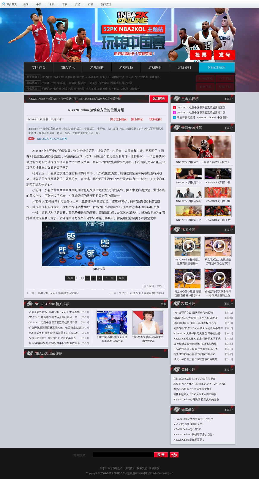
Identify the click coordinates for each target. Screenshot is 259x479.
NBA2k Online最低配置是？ (189, 439)
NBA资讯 (68, 67)
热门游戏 (106, 4)
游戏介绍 (58, 77)
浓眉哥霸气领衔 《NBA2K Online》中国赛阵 (54, 312)
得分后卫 (62, 82)
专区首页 (39, 67)
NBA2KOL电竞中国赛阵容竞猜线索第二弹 (53, 322)
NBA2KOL (43, 138)
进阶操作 (135, 88)
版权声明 (154, 468)
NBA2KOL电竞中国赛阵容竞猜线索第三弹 (53, 317)
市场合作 (117, 468)
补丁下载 (225, 78)
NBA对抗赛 (141, 77)
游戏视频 (126, 67)
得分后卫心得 (68, 98)
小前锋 (45, 82)
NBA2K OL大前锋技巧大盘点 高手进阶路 (197, 333)
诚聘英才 (130, 468)
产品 (90, 4)
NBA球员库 (217, 67)
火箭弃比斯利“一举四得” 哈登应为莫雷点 (52, 337)
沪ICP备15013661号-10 (160, 473)
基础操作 (102, 88)
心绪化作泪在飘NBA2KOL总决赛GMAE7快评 (200, 383)
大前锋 (73, 82)
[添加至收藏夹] (119, 119)
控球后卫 (83, 82)
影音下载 (205, 87)
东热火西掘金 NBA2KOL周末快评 (193, 389)
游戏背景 (47, 77)
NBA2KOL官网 (58, 138)
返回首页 (158, 99)
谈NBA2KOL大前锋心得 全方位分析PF (196, 317)
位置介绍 (104, 82)
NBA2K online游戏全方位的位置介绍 (96, 110)
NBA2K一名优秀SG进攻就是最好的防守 (141, 293)
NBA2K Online (36, 98)
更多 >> (228, 98)
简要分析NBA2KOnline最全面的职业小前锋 (198, 328)
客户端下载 (205, 78)
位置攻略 (52, 98)
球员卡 (93, 82)
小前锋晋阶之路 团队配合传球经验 (193, 312)
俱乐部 (57, 88)
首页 (70, 278)
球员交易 (67, 88)
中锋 (53, 82)
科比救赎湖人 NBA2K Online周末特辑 (195, 394)
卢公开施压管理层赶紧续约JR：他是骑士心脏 (55, 327)
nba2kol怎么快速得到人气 (188, 424)
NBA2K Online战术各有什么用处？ (193, 418)
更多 (163, 304)
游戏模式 (115, 82)
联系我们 (142, 468)
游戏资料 (184, 67)
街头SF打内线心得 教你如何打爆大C (194, 354)
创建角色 (154, 77)
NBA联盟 (127, 82)
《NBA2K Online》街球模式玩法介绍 (58, 293)
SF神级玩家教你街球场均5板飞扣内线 (195, 343)
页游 (77, 4)
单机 (51, 4)
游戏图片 (155, 67)
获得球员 (79, 88)
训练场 (124, 88)
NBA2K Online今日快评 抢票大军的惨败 (196, 399)
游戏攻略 (97, 67)
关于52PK (105, 468)
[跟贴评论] (137, 119)
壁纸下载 (225, 87)
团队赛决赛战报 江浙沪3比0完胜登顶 (195, 378)
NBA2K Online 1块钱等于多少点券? (194, 434)
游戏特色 (70, 77)
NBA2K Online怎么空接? (187, 429)
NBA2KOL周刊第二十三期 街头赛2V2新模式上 (203, 162)
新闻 (25, 4)
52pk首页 (11, 4)
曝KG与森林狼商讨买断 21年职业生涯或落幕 (54, 343)
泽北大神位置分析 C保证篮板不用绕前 (195, 359)
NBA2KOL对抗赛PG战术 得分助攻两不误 (197, 338)
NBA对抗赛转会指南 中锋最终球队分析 (196, 349)
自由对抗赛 (118, 77)
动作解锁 (114, 88)
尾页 (122, 278)
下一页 (109, 278)
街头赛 (130, 77)
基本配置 (93, 77)
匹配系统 (47, 88)
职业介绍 (105, 77)
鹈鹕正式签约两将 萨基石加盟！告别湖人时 (54, 332)
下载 (64, 4)
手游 (38, 4)
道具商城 (91, 88)
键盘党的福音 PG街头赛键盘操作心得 (195, 323)
